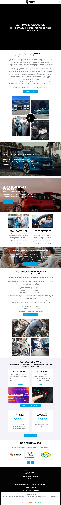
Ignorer (30, 502)
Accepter (38, 502)
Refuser (22, 502)
